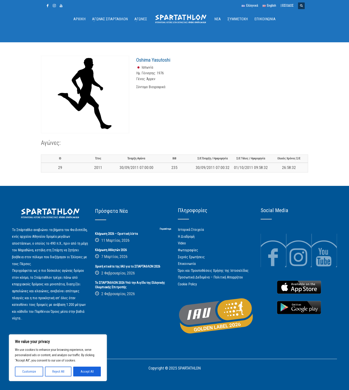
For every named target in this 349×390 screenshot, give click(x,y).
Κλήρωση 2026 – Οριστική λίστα (116, 234)
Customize (29, 371)
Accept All (87, 371)
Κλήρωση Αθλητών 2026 (111, 250)
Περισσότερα (165, 229)
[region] (58, 357)
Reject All (58, 371)
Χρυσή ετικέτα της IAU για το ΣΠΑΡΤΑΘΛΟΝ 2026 (127, 266)
